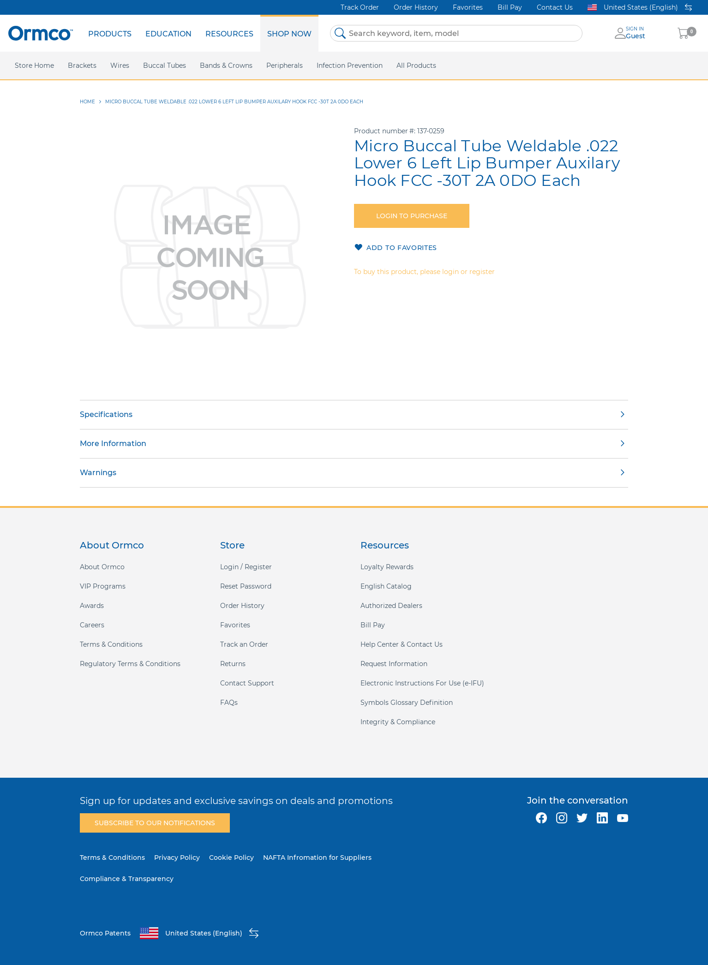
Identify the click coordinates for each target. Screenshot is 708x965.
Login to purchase (411, 216)
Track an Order (244, 644)
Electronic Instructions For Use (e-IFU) (422, 683)
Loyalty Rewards (387, 567)
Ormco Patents (105, 933)
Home (87, 102)
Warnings (98, 472)
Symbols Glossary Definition (406, 702)
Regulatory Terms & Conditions (130, 664)
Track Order (360, 7)
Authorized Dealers (391, 606)
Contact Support (247, 683)
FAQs (229, 702)
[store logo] (40, 33)
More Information (113, 443)
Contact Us (555, 7)
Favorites (468, 7)
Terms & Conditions (111, 644)
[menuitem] (109, 33)
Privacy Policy (177, 857)
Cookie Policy (231, 857)
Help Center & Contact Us (401, 644)
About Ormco (102, 567)
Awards (92, 606)
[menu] (199, 33)
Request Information (393, 664)
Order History (416, 7)
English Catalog (386, 586)
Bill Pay (510, 7)
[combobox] (456, 33)
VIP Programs (103, 586)
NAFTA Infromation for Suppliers (317, 857)
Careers (92, 625)
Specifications (106, 414)
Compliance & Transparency (127, 879)
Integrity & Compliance (397, 722)
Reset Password (245, 586)
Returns (233, 664)
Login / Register (246, 567)
